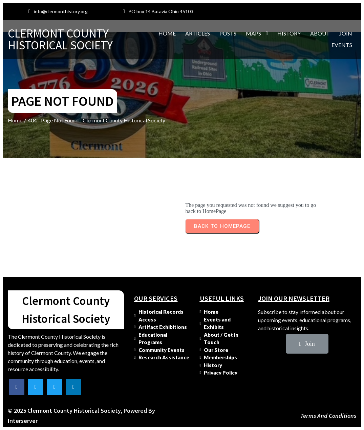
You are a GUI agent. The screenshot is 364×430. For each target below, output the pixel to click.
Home (15, 120)
